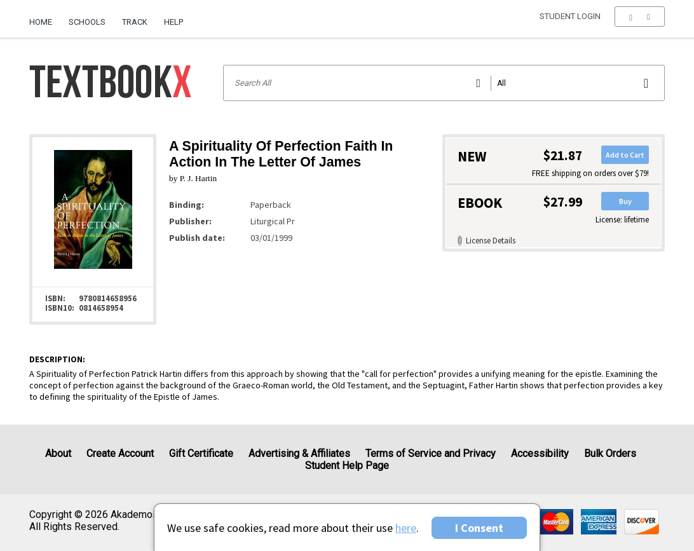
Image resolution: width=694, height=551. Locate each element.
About (58, 453)
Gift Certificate (201, 453)
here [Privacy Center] (405, 527)
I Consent (479, 527)
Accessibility (540, 453)
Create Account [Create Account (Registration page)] (120, 453)
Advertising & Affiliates (299, 453)
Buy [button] (625, 201)
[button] (640, 22)
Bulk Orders (610, 453)
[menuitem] (44, 17)
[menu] (640, 22)
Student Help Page (347, 465)
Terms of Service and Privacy (430, 453)
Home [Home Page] (40, 22)
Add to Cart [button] (625, 155)
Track (134, 22)
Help (173, 22)
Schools (87, 22)
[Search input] (444, 83)
